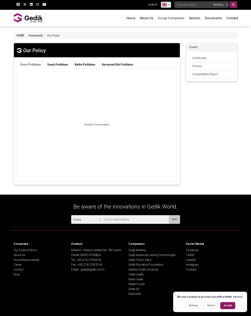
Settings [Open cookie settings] (193, 305)
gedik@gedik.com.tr (92, 269)
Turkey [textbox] (77, 219)
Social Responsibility (26, 259)
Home (130, 18)
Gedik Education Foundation (145, 264)
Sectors (194, 18)
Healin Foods (136, 284)
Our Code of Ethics (25, 250)
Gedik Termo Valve (139, 259)
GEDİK (28, 18)
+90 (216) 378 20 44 (89, 264)
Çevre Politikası (30, 64)
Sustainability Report (205, 74)
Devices (197, 66)
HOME (20, 35)
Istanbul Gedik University (143, 269)
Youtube (191, 269)
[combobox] (86, 219)
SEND (174, 219)
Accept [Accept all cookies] (228, 305)
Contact (232, 18)
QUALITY (153, 4)
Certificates (199, 58)
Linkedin (191, 259)
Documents (213, 18)
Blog (16, 274)
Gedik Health (136, 274)
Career (18, 264)
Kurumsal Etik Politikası (117, 64)
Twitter (190, 255)
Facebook (192, 250)
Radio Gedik (135, 279)
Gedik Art (133, 289)
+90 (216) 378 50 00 (88, 259)
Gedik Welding (137, 250)
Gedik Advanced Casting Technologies (152, 255)
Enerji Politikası (57, 64)
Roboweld (134, 293)
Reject (211, 305)
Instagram (192, 264)
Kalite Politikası (85, 64)
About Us (146, 18)
